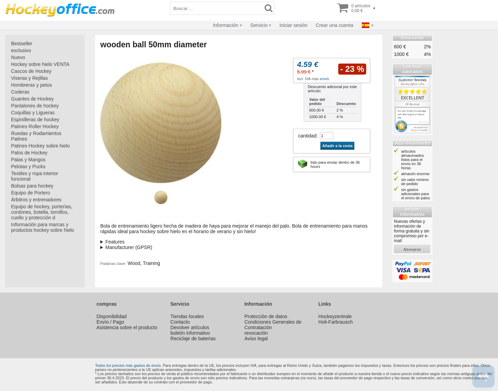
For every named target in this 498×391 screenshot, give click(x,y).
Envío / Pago (110, 322)
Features (114, 242)
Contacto (180, 322)
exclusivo (21, 50)
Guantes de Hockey (32, 99)
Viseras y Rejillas (29, 78)
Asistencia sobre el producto (126, 327)
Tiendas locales (187, 316)
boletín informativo (190, 333)
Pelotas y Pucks (28, 166)
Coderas (20, 92)
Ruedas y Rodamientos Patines (36, 136)
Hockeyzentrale (335, 316)
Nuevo (18, 57)
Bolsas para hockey (32, 186)
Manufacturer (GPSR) (128, 247)
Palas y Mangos (28, 159)
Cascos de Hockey (31, 71)
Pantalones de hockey (35, 105)
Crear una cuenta (334, 25)
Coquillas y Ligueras (33, 112)
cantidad (307, 136)
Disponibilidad (111, 316)
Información (225, 25)
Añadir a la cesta (337, 146)
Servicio (259, 25)
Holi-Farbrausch (336, 322)
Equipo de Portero (30, 193)
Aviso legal (256, 338)
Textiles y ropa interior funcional (34, 176)
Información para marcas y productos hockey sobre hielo (42, 227)
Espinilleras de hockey (35, 119)
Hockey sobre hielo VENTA (40, 64)
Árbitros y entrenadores (36, 199)
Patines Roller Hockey (35, 126)
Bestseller (21, 43)
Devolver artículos (189, 327)
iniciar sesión (293, 25)
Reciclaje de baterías (193, 338)
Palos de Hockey (29, 152)
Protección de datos (266, 316)
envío (324, 79)
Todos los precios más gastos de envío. (128, 365)
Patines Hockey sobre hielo (40, 146)
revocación (256, 333)
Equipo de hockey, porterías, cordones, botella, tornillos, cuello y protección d (41, 212)
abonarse (412, 249)
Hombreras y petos (31, 85)
